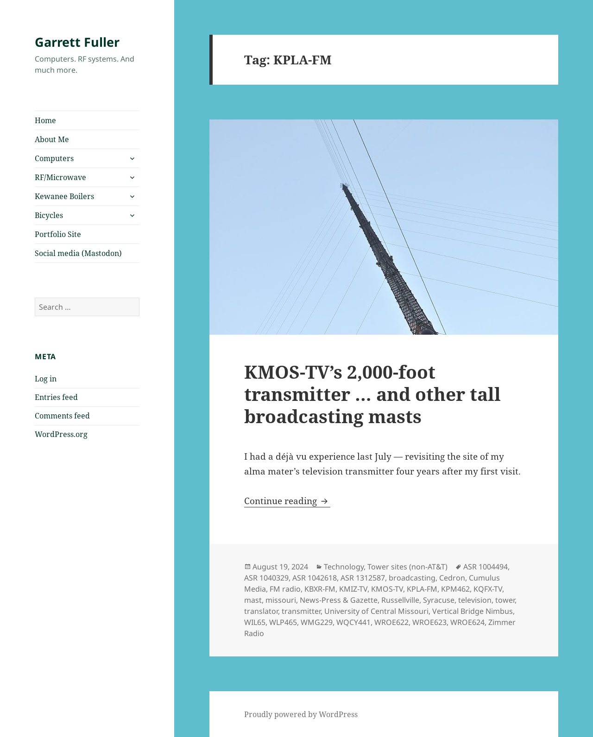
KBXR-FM (319, 589)
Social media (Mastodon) (78, 253)
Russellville (400, 600)
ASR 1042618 (314, 578)
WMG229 (317, 622)
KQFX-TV (487, 589)
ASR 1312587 (363, 578)
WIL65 (254, 622)
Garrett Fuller (77, 41)
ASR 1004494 (485, 567)
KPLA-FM (422, 589)
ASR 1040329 (266, 578)
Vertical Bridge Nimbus (472, 611)
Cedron (452, 578)
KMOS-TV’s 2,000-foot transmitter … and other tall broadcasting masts (372, 393)
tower (505, 600)
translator (261, 611)
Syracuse (438, 600)
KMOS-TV (387, 589)
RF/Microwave (60, 177)
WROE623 (429, 622)
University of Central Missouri (376, 611)
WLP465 (283, 622)
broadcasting (412, 578)
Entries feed (56, 397)
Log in (46, 379)
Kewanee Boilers (64, 196)
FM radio (285, 589)
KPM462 (455, 589)
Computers (54, 158)
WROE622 (391, 622)
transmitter (301, 611)
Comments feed (62, 416)
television (475, 600)
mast (253, 600)
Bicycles (49, 215)
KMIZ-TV (353, 589)
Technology (344, 567)
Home (45, 120)
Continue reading (287, 501)
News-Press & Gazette (339, 600)
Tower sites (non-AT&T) (407, 567)
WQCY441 (353, 622)
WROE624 (467, 622)
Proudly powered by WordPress (301, 714)
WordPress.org (61, 434)
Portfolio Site (58, 234)
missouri (280, 600)
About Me (52, 139)
